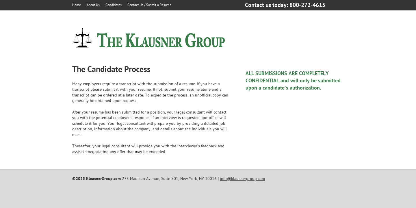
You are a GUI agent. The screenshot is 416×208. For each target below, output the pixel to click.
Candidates (113, 5)
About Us (93, 5)
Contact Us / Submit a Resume (149, 5)
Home (76, 5)
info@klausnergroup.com (242, 178)
